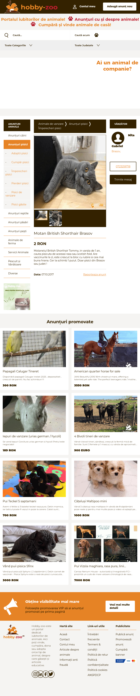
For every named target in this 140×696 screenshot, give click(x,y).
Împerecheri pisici (16, 173)
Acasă (63, 634)
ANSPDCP (94, 675)
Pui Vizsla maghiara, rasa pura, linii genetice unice (99, 566)
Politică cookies (97, 670)
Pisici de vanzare (13, 194)
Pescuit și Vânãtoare (14, 263)
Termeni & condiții (94, 647)
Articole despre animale (69, 652)
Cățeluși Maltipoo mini (90, 501)
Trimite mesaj (123, 179)
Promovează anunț (123, 642)
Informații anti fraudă (69, 662)
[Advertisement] (47, 83)
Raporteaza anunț (94, 274)
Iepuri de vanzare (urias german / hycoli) (32, 436)
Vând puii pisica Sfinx (18, 566)
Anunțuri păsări (18, 222)
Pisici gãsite (18, 204)
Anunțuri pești (17, 231)
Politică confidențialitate (98, 662)
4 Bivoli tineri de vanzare (92, 436)
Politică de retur (98, 654)
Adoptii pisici (19, 153)
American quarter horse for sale (97, 371)
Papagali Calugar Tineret (21, 371)
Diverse (13, 273)
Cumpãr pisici (20, 162)
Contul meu (67, 644)
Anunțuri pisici (18, 144)
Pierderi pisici (20, 183)
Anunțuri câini (17, 135)
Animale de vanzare (51, 124)
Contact (65, 639)
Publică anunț (125, 634)
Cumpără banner (121, 652)
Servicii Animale (18, 252)
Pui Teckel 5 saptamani (19, 501)
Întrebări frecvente (94, 637)
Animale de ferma (15, 241)
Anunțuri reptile (18, 213)
